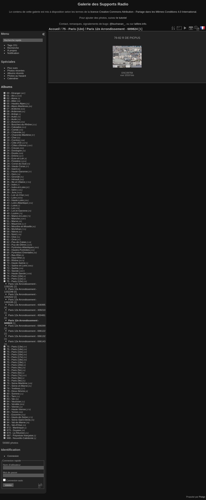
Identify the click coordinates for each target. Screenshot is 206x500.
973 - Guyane (14, 430)
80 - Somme (13, 393)
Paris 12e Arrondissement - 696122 (26, 331)
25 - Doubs (12, 153)
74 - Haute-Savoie (16, 273)
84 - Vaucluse (14, 401)
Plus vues (12, 68)
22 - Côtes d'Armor (16, 145)
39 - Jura (11, 192)
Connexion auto (13, 480)
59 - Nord (11, 234)
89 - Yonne (12, 412)
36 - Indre (12, 184)
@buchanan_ (117, 23)
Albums (6, 86)
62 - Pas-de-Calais (16, 242)
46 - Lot (11, 208)
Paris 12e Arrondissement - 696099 (26, 325)
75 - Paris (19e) (15, 362)
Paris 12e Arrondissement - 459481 (26, 315)
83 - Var (11, 398)
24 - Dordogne (14, 150)
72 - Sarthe (12, 268)
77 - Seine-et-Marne (17, 385)
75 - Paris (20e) (15, 364)
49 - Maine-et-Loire (17, 216)
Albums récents (15, 73)
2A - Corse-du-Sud (16, 163)
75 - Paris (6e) (14, 372)
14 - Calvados (14, 127)
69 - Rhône (12, 260)
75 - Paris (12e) (15, 281)
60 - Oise (11, 236)
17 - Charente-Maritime (19, 134)
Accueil (54, 29)
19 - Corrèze (13, 140)
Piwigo (202, 497)
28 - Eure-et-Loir (15, 158)
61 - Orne (12, 239)
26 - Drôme (13, 155)
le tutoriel (121, 17)
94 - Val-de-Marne (16, 422)
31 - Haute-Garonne (17, 171)
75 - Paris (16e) (15, 354)
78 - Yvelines (13, 388)
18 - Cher (11, 137)
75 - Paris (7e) (14, 375)
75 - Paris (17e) (15, 357)
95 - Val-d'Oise (14, 425)
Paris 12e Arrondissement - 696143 (26, 341)
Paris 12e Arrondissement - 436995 (26, 304)
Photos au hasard (16, 75)
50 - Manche (13, 218)
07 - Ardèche (13, 108)
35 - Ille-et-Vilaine (16, 182)
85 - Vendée (13, 404)
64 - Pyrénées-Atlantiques (20, 247)
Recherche (13, 47)
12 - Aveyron (13, 121)
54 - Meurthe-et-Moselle (19, 226)
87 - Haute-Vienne (16, 409)
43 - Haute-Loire (15, 200)
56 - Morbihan (14, 229)
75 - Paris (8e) (14, 378)
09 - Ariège (12, 114)
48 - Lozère (13, 213)
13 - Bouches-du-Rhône (19, 124)
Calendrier (12, 78)
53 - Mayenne (14, 223)
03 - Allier (11, 101)
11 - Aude (12, 119)
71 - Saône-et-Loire (17, 265)
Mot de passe (10, 472)
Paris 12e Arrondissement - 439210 (26, 310)
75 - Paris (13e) (15, 346)
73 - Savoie (13, 270)
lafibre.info (140, 23)
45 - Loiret (12, 205)
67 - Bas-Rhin (14, 255)
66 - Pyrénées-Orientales (20, 252)
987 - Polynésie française (20, 435)
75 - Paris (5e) (14, 370)
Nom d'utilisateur (12, 464)
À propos (12, 50)
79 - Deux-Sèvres (16, 391)
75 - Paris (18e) (15, 359)
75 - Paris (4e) (14, 367)
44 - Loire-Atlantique (17, 202)
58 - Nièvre (12, 231)
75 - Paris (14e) (15, 349)
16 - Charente (14, 132)
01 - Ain (11, 95)
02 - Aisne (12, 98)
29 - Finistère (14, 161)
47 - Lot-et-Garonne (17, 210)
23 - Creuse (13, 148)
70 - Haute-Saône (16, 263)
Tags (9, 45)
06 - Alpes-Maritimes (17, 106)
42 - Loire (12, 197)
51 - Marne (12, 221)
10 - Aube (12, 116)
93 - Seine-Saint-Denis (18, 419)
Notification (13, 53)
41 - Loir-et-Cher (15, 195)
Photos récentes (16, 70)
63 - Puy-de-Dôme (16, 244)
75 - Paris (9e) (14, 380)
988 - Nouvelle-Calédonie (20, 438)
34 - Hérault (13, 179)
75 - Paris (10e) (15, 276)
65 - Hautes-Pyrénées (18, 249)
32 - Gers (11, 174)
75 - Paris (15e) (15, 351)
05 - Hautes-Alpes (16, 103)
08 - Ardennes (14, 111)
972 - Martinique (15, 427)
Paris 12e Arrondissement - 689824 (112, 29)
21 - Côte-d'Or (14, 142)
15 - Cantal (12, 129)
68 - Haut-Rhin (14, 257)
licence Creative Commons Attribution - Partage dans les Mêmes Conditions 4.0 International (143, 11)
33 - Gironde (13, 176)
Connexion (13, 456)
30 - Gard (12, 168)
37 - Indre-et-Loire (16, 187)
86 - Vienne (13, 406)
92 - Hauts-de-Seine (17, 417)
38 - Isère (12, 189)
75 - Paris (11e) (15, 278)
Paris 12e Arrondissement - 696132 (26, 336)
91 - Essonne (14, 414)
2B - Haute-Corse (16, 166)
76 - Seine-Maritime (17, 383)
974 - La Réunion (16, 432)
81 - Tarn (11, 396)
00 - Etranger (14, 93)
